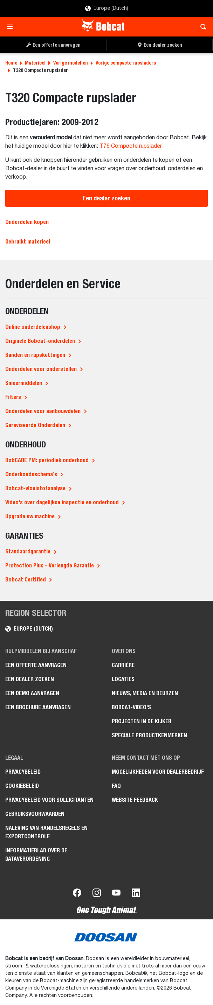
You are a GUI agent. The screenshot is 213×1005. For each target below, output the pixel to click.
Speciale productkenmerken (149, 735)
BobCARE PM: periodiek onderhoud (47, 460)
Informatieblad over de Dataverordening (36, 854)
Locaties (123, 679)
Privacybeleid (23, 771)
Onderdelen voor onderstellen (41, 369)
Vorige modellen (70, 63)
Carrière (123, 665)
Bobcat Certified (25, 579)
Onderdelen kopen (27, 222)
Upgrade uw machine (30, 516)
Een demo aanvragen (32, 693)
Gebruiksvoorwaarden (34, 814)
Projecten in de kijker (141, 721)
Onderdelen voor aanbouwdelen (43, 411)
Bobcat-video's (131, 707)
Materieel (35, 63)
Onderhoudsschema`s (31, 474)
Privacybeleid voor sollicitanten (49, 800)
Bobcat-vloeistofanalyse (35, 488)
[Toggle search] (201, 27)
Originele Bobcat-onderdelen (40, 341)
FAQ (116, 786)
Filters (13, 397)
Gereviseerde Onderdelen (35, 425)
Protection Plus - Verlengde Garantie (49, 565)
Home (11, 63)
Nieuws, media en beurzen (145, 693)
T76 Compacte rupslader (130, 146)
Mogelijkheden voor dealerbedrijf (158, 771)
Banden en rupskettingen (35, 355)
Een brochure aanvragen (38, 707)
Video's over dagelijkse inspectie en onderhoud (62, 502)
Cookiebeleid (22, 786)
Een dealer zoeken (106, 198)
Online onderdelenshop (32, 327)
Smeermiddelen (23, 383)
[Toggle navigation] (12, 27)
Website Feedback (135, 800)
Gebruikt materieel (27, 241)
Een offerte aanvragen (36, 665)
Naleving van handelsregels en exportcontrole (46, 832)
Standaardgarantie (27, 551)
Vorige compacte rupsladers (126, 63)
